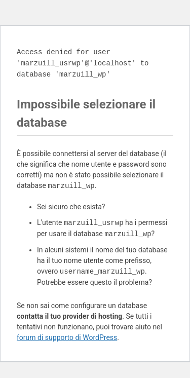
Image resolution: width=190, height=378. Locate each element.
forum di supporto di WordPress (67, 337)
